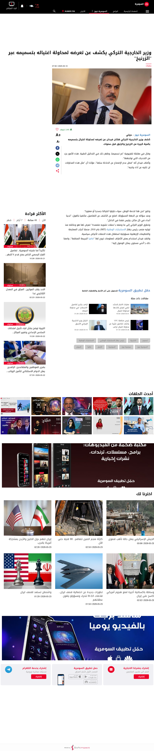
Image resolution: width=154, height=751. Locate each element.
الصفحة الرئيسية (131, 11)
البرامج (115, 11)
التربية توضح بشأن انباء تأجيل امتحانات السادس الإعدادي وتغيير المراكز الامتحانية (26, 330)
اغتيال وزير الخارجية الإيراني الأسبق (80, 322)
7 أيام (19, 220)
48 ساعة (32, 220)
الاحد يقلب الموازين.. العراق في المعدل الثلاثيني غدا (25, 291)
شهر (9, 220)
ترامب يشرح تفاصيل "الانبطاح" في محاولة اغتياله (79, 307)
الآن (44, 220)
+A (58, 135)
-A (58, 141)
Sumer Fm (70, 11)
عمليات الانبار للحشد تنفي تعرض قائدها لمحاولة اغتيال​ (121, 307)
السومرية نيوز (99, 11)
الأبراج (82, 11)
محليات (10, 246)
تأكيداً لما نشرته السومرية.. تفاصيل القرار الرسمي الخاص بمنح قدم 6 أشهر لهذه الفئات (26, 252)
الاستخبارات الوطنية (116, 229)
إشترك (38, 676)
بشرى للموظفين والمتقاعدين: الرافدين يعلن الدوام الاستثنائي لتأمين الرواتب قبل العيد (26, 369)
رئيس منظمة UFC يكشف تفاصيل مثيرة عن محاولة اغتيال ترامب (119, 324)
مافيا (91, 238)
